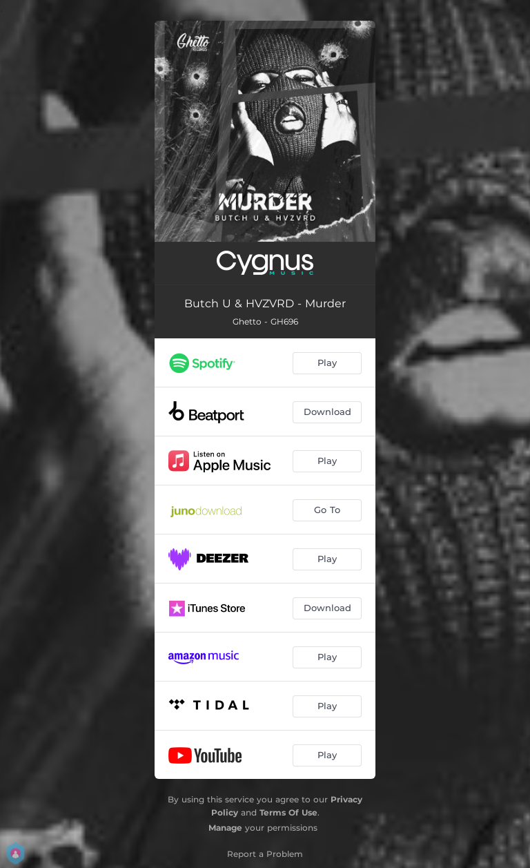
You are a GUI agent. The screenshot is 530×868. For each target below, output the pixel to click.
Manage (225, 827)
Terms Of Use (288, 812)
